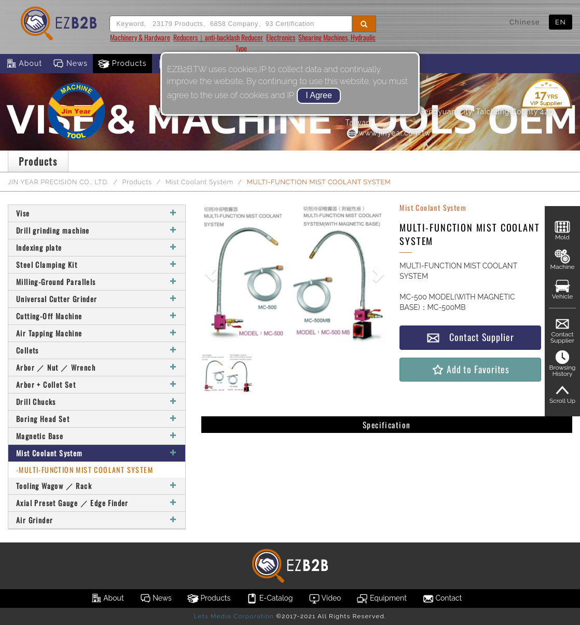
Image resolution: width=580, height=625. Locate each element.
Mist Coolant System (199, 182)
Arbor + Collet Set (96, 384)
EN (560, 22)
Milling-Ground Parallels (96, 281)
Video (325, 598)
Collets (96, 350)
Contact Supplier (470, 337)
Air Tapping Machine (96, 333)
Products (122, 64)
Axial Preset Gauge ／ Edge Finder (96, 502)
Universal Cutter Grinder (96, 298)
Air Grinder (96, 519)
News (70, 64)
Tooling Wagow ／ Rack (96, 485)
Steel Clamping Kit (96, 264)
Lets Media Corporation (233, 616)
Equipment (381, 598)
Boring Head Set (96, 418)
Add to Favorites (470, 369)
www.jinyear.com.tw (388, 133)
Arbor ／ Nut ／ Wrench (96, 367)
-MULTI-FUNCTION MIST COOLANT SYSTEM (84, 469)
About (23, 64)
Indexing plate (96, 247)
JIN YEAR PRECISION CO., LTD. (58, 182)
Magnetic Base (96, 435)
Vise (96, 213)
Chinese (524, 22)
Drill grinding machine (96, 230)
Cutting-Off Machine (96, 315)
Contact (442, 598)
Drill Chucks (96, 401)
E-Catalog (269, 598)
